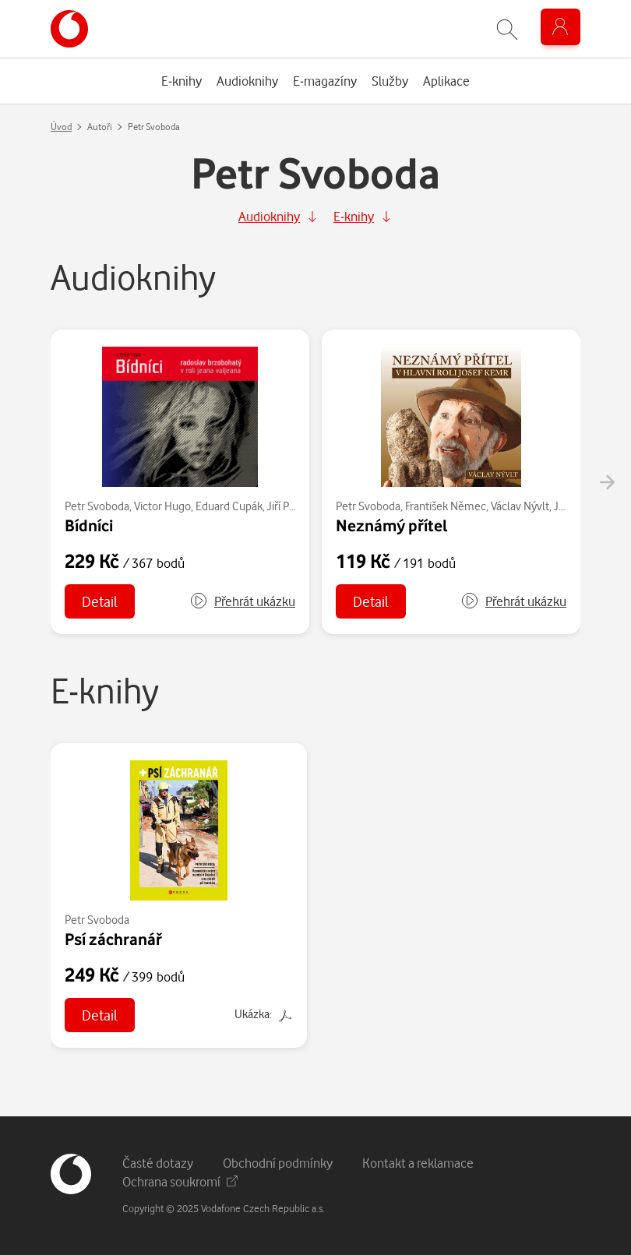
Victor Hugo (162, 506)
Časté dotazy (157, 1163)
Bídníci (89, 525)
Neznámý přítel (392, 525)
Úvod (61, 126)
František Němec (445, 506)
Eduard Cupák (229, 506)
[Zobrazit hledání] (507, 29)
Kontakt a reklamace (418, 1163)
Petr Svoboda (97, 506)
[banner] (69, 29)
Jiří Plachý (290, 506)
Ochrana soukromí (180, 1181)
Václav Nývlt (520, 506)
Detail (100, 601)
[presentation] (606, 482)
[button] (242, 601)
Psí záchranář (113, 939)
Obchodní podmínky (278, 1163)
